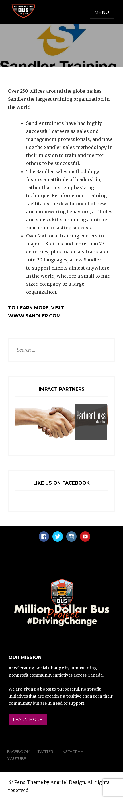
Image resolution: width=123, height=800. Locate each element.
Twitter (45, 751)
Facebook (18, 751)
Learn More (27, 719)
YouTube (16, 758)
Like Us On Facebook (61, 483)
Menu (101, 12)
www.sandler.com (34, 316)
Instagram (72, 751)
